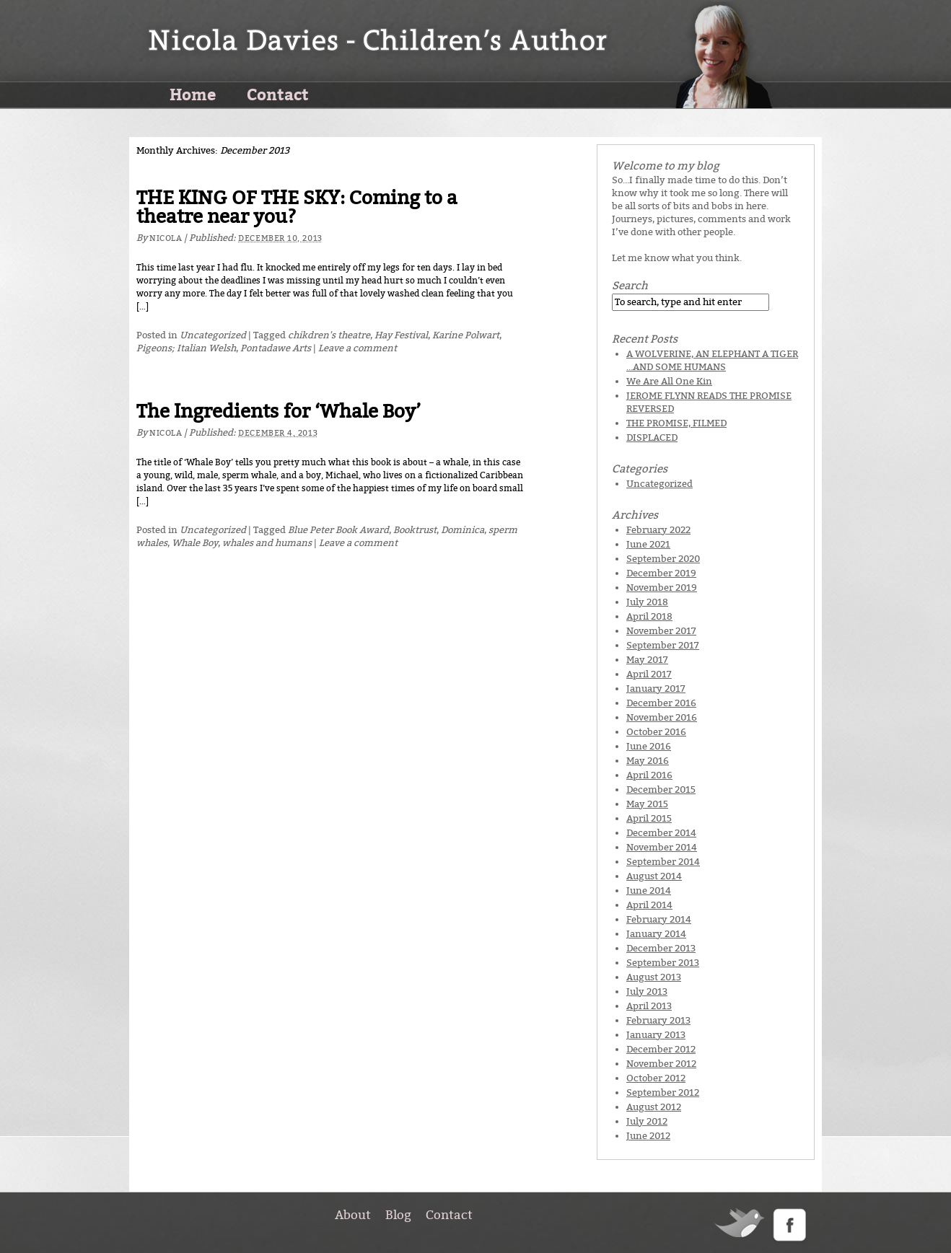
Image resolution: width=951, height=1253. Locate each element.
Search (630, 285)
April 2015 (649, 818)
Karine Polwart (465, 335)
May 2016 (647, 760)
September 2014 (663, 861)
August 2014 (654, 876)
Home (193, 94)
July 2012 (646, 1121)
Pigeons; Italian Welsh (186, 348)
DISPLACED (652, 437)
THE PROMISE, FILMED (676, 423)
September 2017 (662, 645)
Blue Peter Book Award (338, 529)
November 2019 (661, 587)
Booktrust (415, 529)
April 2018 (649, 616)
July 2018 (647, 602)
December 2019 (661, 573)
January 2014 (656, 933)
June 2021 (648, 544)
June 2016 (648, 746)
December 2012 (661, 1049)
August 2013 (653, 977)
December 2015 (661, 789)
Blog (398, 1215)
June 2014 (648, 890)
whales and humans (267, 542)
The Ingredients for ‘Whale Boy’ (278, 411)
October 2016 (656, 731)
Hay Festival (401, 335)
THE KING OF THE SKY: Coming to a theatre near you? (296, 207)
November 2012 (661, 1063)
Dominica (462, 529)
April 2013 (649, 1006)
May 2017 (647, 659)
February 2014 (658, 919)
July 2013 (646, 991)
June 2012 (648, 1135)
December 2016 (661, 703)
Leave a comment (357, 348)
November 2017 (661, 630)
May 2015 (647, 804)
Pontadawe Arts (275, 348)
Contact (278, 94)
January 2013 (655, 1034)
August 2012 (653, 1107)
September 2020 (663, 558)
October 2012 (655, 1078)
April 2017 (649, 674)
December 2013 (661, 948)
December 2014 (661, 832)
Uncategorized (213, 335)
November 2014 (661, 847)
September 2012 (662, 1092)
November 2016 (661, 717)
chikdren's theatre (329, 335)
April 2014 (649, 905)
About (353, 1215)
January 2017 (655, 688)
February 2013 (658, 1020)
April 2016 (649, 775)
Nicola (165, 238)
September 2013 (662, 962)
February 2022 (658, 529)
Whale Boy (195, 542)
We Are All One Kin (669, 381)
